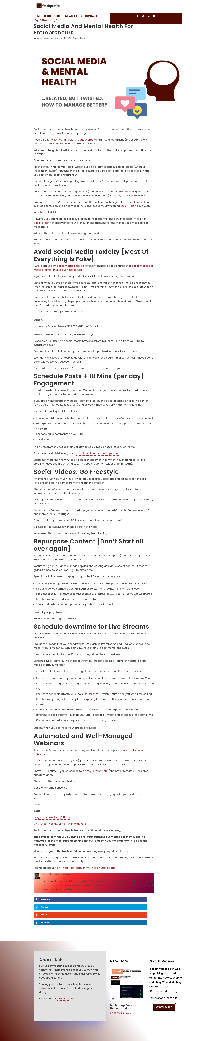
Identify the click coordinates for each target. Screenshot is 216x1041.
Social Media (79, 46)
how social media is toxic (67, 274)
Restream (124, 679)
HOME (37, 16)
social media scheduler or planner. (97, 462)
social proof (41, 231)
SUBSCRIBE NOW (164, 993)
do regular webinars (95, 779)
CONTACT (91, 16)
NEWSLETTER (73, 16)
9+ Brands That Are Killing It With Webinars (60, 832)
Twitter (65, 876)
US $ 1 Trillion (128, 214)
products (63, 984)
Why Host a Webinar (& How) (52, 826)
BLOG (47, 16)
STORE (58, 16)
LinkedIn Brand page (103, 876)
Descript (93, 702)
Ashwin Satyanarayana (47, 46)
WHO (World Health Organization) (71, 148)
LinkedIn (76, 876)
